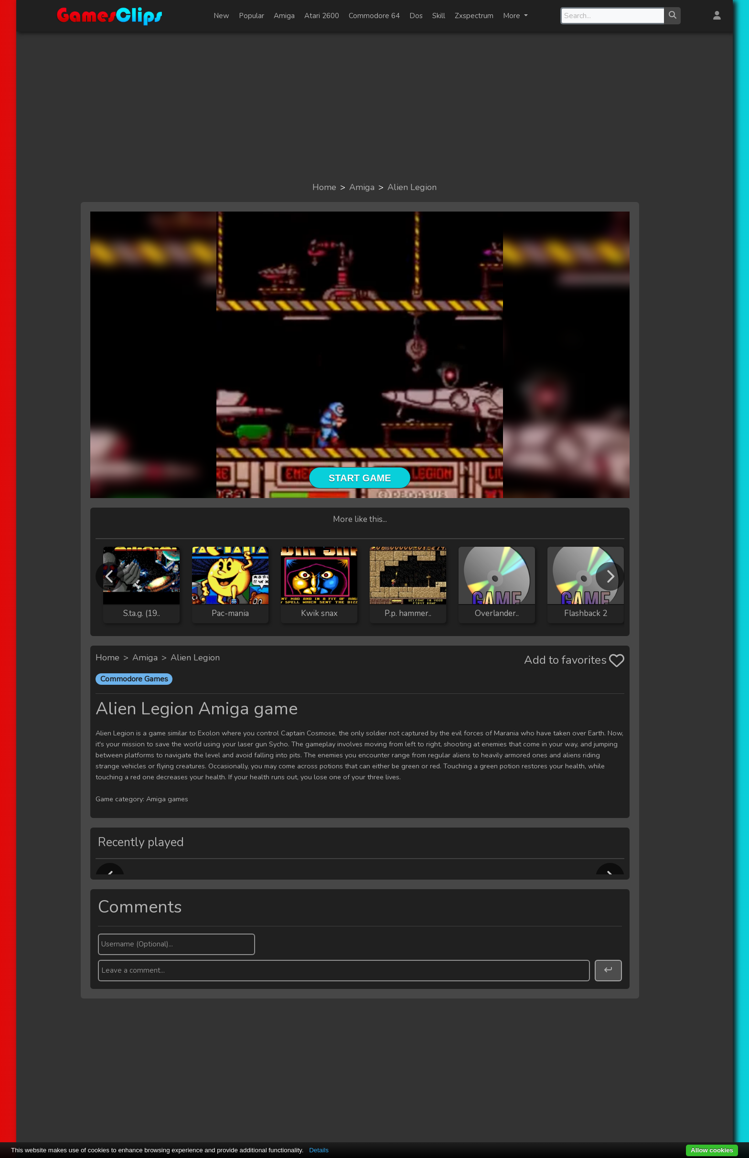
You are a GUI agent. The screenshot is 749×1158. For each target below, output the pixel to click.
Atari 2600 (321, 16)
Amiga (284, 16)
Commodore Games (134, 679)
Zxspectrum (474, 16)
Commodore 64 (374, 16)
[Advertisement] (374, 106)
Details (319, 1150)
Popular (251, 16)
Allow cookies (712, 1150)
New (221, 16)
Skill (438, 16)
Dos (416, 16)
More (512, 16)
